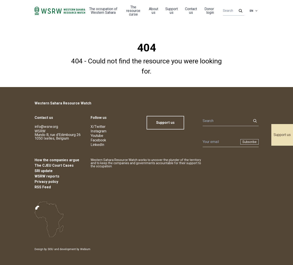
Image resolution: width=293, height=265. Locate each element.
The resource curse (133, 10)
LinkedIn (97, 145)
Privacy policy (46, 182)
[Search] (232, 11)
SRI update (44, 171)
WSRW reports (47, 176)
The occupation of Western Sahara (103, 11)
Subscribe (249, 142)
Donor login (209, 11)
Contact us (191, 11)
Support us (282, 135)
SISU (50, 249)
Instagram (98, 131)
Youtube (97, 136)
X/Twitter (98, 126)
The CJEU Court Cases (54, 165)
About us (153, 11)
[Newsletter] (220, 142)
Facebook (98, 140)
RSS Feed (43, 187)
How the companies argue (57, 160)
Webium (85, 249)
